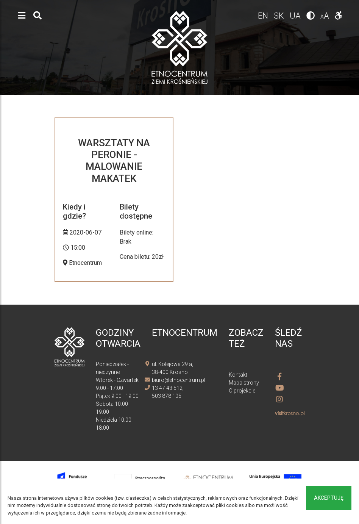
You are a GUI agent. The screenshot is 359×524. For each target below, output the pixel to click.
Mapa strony (244, 383)
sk (280, 15)
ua (296, 15)
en (264, 15)
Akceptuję (328, 498)
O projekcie (242, 391)
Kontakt (238, 375)
